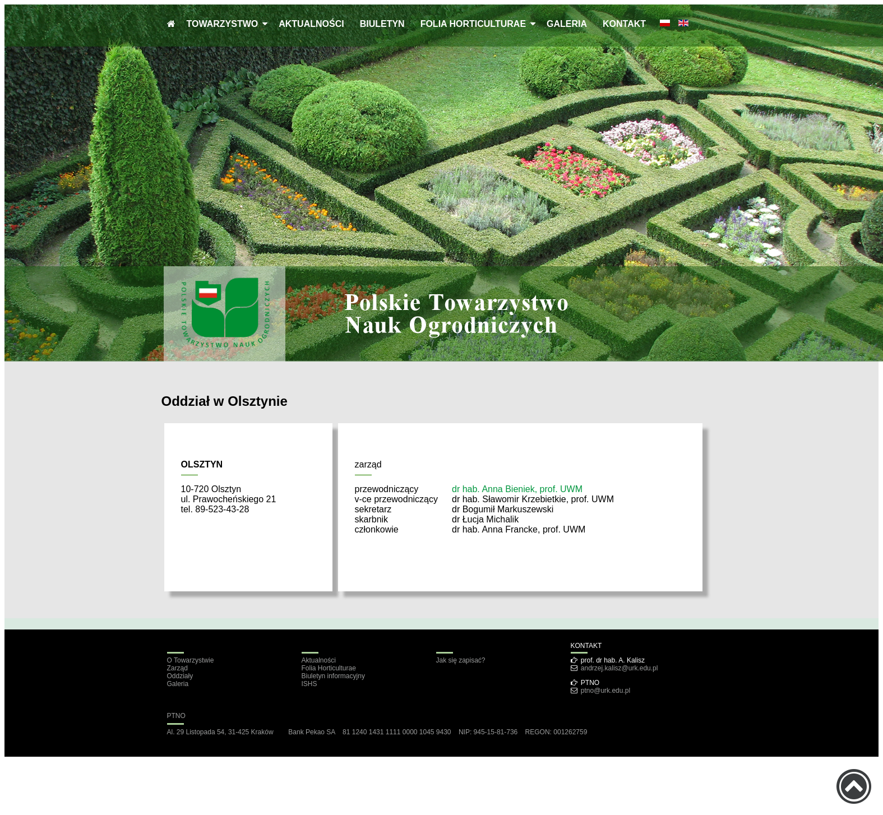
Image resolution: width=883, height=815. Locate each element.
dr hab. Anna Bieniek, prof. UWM (517, 489)
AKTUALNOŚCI (311, 24)
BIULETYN (382, 24)
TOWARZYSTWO (225, 24)
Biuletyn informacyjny (333, 676)
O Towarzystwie (190, 660)
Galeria (178, 684)
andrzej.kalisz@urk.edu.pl (619, 668)
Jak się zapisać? (461, 660)
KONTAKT (624, 24)
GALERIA (567, 24)
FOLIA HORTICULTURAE (475, 24)
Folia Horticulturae (329, 668)
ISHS (309, 684)
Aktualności (319, 660)
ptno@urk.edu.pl (605, 690)
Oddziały (180, 676)
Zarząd (177, 668)
